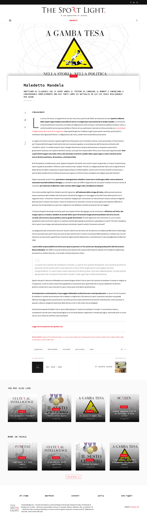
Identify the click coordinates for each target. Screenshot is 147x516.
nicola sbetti (66, 349)
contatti (75, 496)
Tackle (73, 76)
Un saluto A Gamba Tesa (90, 416)
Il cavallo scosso (103, 367)
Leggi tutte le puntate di (47, 326)
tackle (91, 349)
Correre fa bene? (90, 464)
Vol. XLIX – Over (54, 367)
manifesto (49, 496)
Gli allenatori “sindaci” (22, 416)
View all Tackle (73, 477)
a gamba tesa (38, 349)
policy (101, 496)
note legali (126, 496)
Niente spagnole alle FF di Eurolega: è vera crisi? (124, 413)
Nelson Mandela (52, 349)
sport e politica (79, 349)
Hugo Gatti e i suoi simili (22, 463)
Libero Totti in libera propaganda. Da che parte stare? (124, 462)
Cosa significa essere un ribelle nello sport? (56, 414)
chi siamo (23, 496)
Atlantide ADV (134, 507)
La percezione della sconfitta (56, 463)
